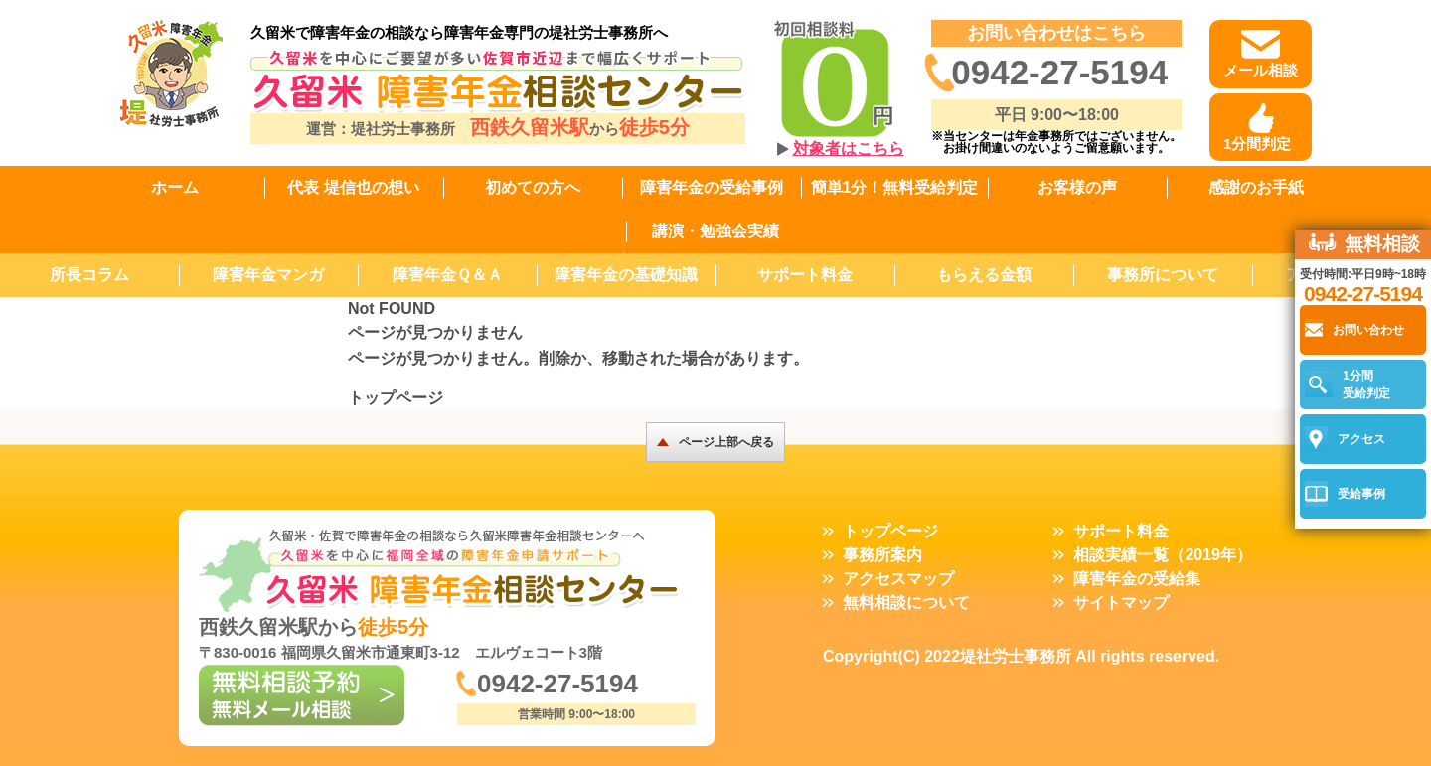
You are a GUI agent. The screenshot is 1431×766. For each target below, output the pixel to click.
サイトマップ (1121, 602)
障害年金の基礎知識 (626, 274)
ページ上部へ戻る (726, 442)
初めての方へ (532, 187)
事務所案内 (882, 554)
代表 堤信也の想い (352, 187)
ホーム (175, 187)
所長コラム (89, 274)
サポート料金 (805, 274)
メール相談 (1260, 70)
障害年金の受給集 (1136, 578)
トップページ (395, 397)
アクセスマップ (898, 578)
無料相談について (906, 602)
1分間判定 (1257, 143)
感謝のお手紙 (1256, 187)
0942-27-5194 (1059, 72)
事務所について (1162, 274)
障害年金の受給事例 (711, 187)
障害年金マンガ (268, 274)
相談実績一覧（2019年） (1162, 554)
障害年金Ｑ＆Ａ (448, 274)
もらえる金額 (984, 274)
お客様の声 (1077, 187)
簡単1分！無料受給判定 (895, 187)
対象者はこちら (848, 148)
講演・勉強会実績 (715, 231)
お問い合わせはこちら (1056, 33)
